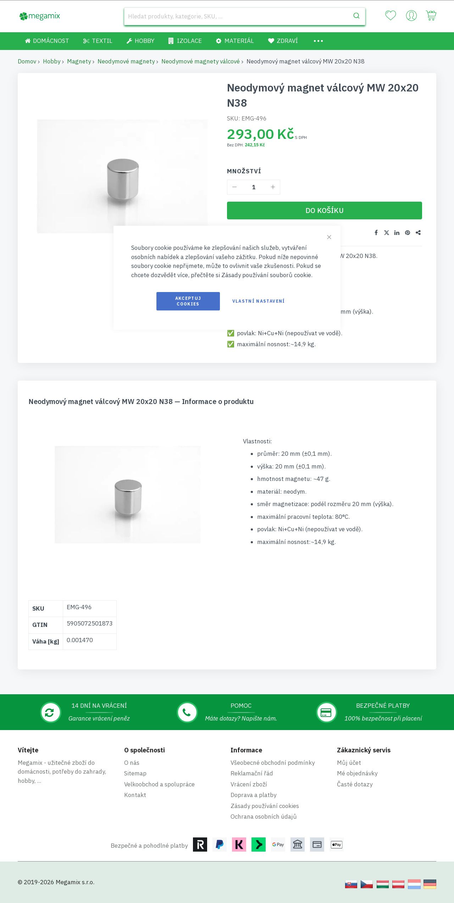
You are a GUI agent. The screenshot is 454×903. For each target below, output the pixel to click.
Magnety (79, 61)
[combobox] (244, 16)
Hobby (51, 61)
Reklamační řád (252, 773)
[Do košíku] (324, 210)
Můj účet (349, 762)
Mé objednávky (357, 773)
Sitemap (135, 773)
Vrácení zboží (249, 784)
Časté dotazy (354, 784)
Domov (27, 61)
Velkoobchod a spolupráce (159, 784)
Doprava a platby (253, 794)
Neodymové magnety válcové (200, 61)
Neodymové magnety (126, 61)
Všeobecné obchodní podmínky (273, 762)
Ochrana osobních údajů (264, 816)
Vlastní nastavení (258, 301)
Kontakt (135, 794)
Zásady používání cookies (265, 805)
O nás (131, 762)
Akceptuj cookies (188, 301)
